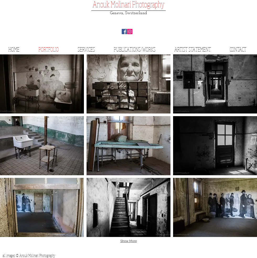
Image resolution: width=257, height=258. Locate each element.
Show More (128, 241)
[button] (42, 83)
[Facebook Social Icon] (124, 31)
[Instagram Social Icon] (129, 31)
